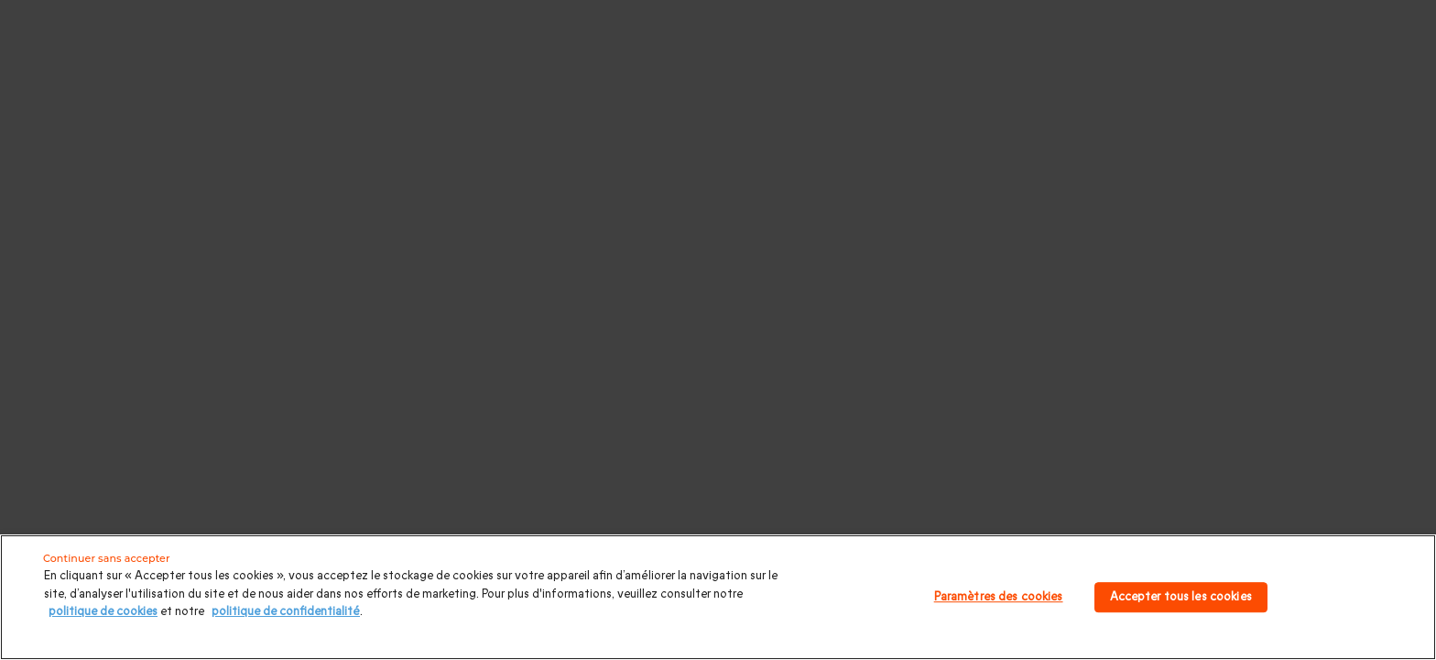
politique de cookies (103, 611)
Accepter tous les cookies (1181, 596)
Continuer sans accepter (106, 558)
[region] (718, 597)
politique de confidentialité (286, 611)
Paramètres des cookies (998, 596)
